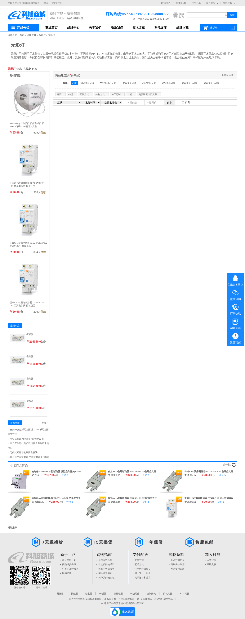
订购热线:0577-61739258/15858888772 (131, 14)
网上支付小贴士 (143, 573)
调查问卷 (235, 323)
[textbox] (207, 15)
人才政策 (211, 560)
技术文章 (139, 27)
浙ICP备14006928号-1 (165, 599)
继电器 (88, 593)
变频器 (29, 334)
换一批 (227, 464)
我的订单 (196, 3)
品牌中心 (73, 27)
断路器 (60, 593)
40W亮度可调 (169, 83)
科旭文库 (160, 27)
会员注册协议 (178, 560)
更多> (45, 423)
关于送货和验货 (143, 577)
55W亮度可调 (87, 83)
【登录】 (46, 3)
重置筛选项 (228, 75)
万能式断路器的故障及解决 (24, 452)
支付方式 (139, 560)
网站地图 (165, 3)
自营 (187, 102)
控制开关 (151, 593)
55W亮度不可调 (108, 83)
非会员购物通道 (106, 564)
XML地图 (181, 3)
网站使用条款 (178, 568)
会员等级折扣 (105, 560)
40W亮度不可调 (190, 83)
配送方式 (139, 564)
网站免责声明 (105, 573)
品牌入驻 (182, 27)
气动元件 (134, 593)
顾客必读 (66, 573)
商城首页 (51, 27)
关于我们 (95, 27)
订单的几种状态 (70, 568)
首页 (22, 35)
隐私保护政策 (178, 564)
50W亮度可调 (129, 83)
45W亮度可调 (149, 83)
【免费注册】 (58, 3)
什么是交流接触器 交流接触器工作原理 (30, 457)
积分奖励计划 (69, 560)
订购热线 (235, 308)
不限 (74, 83)
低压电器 (118, 593)
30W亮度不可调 (211, 83)
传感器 (102, 593)
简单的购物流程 (106, 577)
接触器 (74, 593)
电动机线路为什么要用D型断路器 (27, 438)
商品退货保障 (69, 564)
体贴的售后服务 (106, 568)
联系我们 (117, 27)
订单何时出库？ (143, 568)
